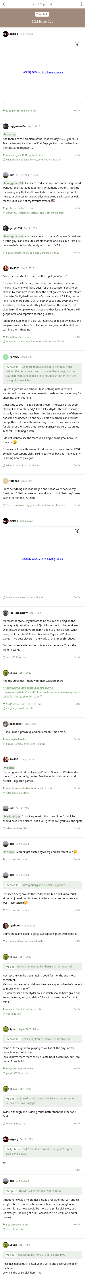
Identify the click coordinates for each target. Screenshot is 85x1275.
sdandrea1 (13, 816)
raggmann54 (15, 183)
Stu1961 (15, 367)
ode (12, 966)
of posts (42, 4)
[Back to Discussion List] (3, 4)
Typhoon (15, 1149)
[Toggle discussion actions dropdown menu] (81, 4)
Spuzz (10, 767)
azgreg (11, 134)
